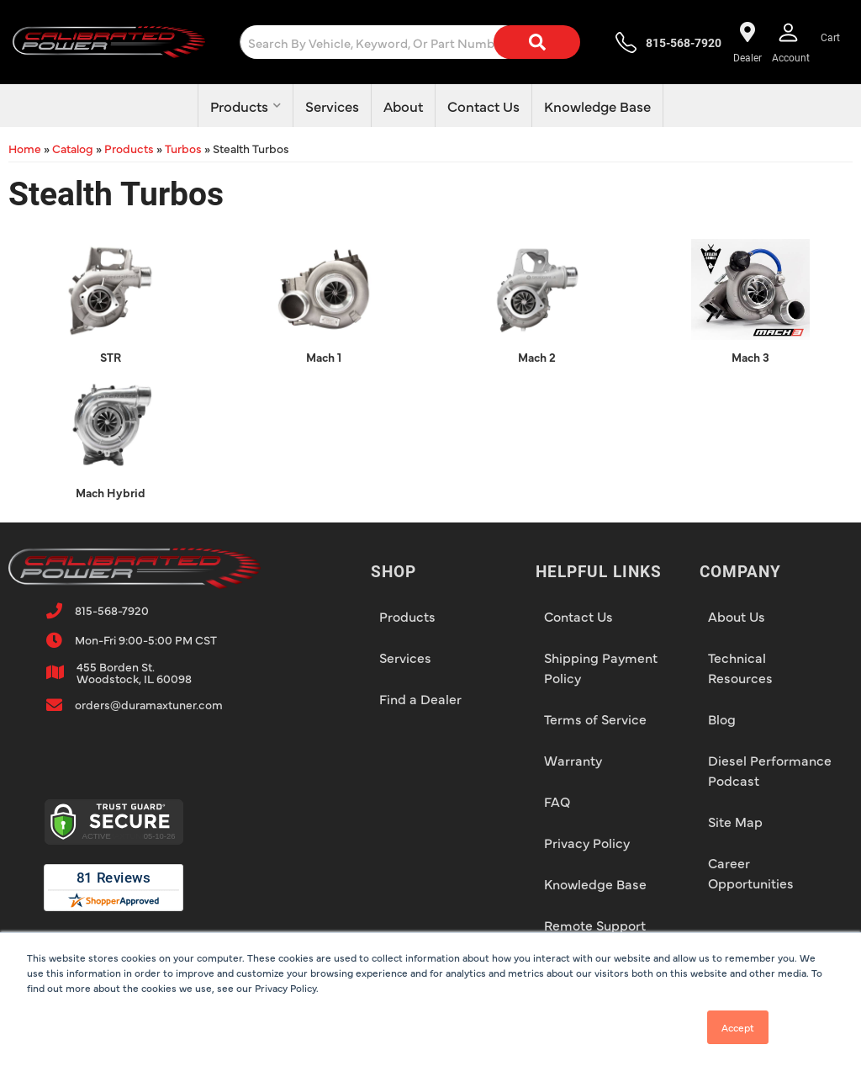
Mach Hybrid (110, 492)
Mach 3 (750, 356)
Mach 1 (323, 356)
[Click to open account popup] (790, 42)
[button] (423, 42)
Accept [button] (737, 1027)
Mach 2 (537, 356)
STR (110, 356)
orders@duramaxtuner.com (149, 704)
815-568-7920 (112, 610)
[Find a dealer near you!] (747, 42)
